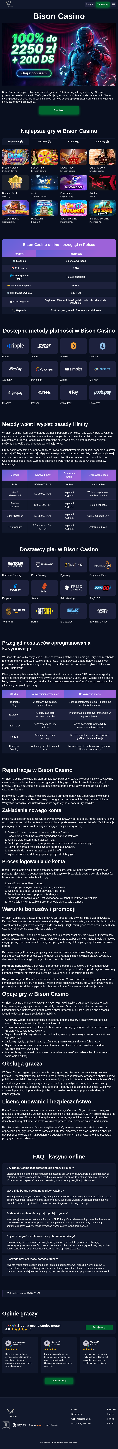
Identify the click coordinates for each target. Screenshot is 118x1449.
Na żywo (44, 141)
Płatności (111, 1409)
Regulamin (76, 1414)
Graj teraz (59, 110)
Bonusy (110, 1414)
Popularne (15, 141)
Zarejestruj (102, 4)
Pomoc (110, 1419)
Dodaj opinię (99, 1327)
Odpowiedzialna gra (80, 1419)
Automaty (102, 141)
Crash (73, 141)
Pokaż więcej (59, 1380)
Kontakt (110, 1423)
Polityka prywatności (81, 1423)
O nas (74, 1409)
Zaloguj (89, 4)
